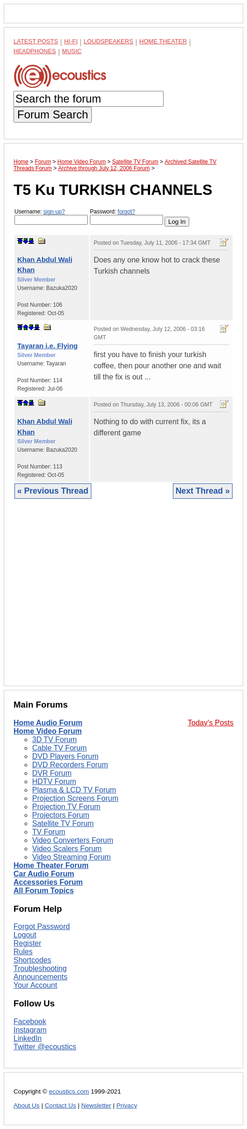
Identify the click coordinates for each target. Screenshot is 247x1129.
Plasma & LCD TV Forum (74, 790)
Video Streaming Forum (71, 857)
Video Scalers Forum (67, 849)
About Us (27, 1105)
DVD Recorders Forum (70, 765)
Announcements (41, 977)
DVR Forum (51, 773)
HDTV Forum (54, 781)
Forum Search (52, 114)
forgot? (126, 211)
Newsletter (96, 1105)
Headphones (35, 51)
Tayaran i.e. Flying (47, 346)
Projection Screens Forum (75, 798)
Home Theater (163, 41)
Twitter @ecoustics (45, 1047)
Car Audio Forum (44, 874)
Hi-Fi (71, 41)
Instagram (30, 1030)
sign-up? (54, 211)
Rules (23, 952)
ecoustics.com (69, 1091)
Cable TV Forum (59, 748)
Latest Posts (36, 41)
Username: (51, 216)
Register (27, 943)
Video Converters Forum (72, 840)
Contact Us (60, 1105)
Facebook (30, 1022)
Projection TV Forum (66, 807)
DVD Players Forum (65, 756)
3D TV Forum (54, 739)
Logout (25, 935)
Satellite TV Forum (63, 823)
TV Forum (48, 832)
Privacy (127, 1105)
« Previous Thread (53, 491)
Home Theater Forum (51, 865)
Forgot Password (42, 926)
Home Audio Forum (48, 723)
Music (72, 51)
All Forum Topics (44, 891)
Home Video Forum (48, 731)
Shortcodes (32, 960)
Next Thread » (203, 491)
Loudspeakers (108, 41)
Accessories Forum (48, 882)
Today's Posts (210, 723)
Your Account (35, 985)
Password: (126, 216)
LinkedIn (28, 1038)
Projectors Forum (60, 815)
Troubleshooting (40, 968)
